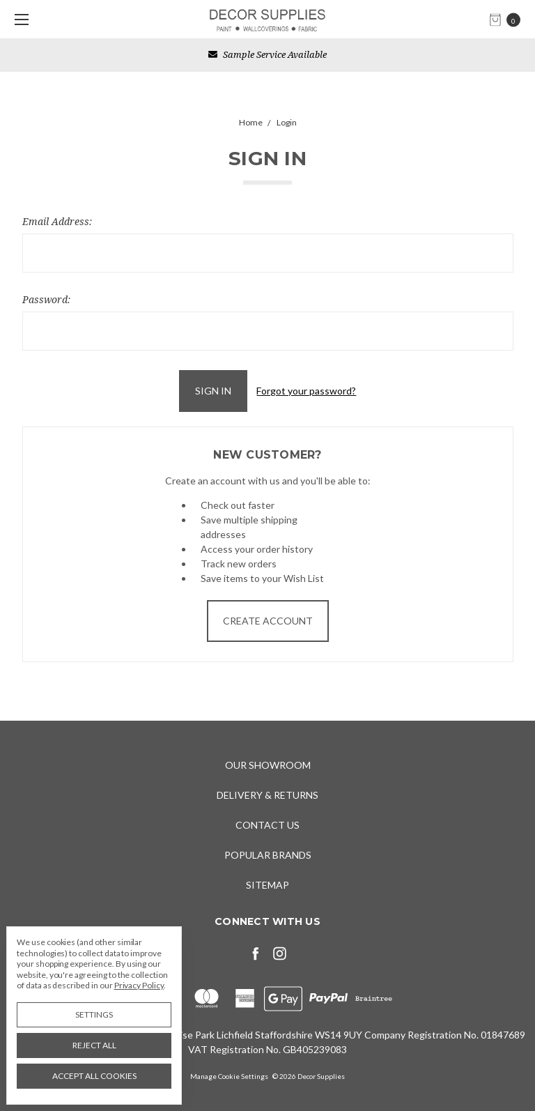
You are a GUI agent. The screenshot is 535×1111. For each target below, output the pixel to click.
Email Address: (57, 221)
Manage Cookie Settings (229, 1076)
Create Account (268, 621)
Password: (46, 299)
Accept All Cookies (94, 1076)
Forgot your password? (306, 391)
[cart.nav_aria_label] (508, 19)
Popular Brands (267, 855)
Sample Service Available (267, 54)
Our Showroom (268, 765)
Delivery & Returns (267, 795)
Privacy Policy (139, 985)
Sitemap (267, 885)
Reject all (94, 1045)
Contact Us (267, 825)
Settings (94, 1014)
